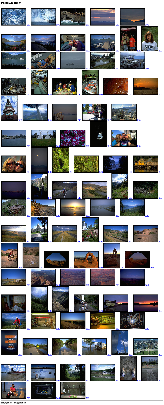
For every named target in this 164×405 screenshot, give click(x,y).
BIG (28, 25)
